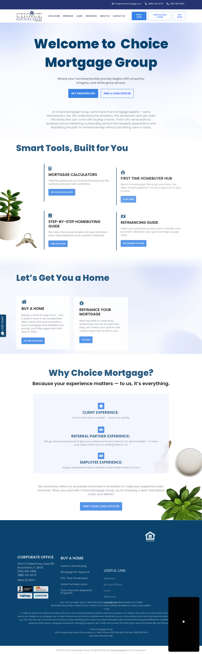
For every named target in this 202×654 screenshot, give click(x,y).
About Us (105, 16)
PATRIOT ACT (96, 611)
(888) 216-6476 (140, 640)
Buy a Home (55, 16)
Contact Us (119, 16)
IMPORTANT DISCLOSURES (62, 611)
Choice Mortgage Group (101, 637)
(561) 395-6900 (117, 640)
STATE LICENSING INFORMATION (116, 611)
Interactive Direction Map (101, 644)
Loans (80, 16)
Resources (92, 16)
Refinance (68, 16)
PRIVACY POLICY (82, 611)
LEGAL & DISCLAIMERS (141, 611)
